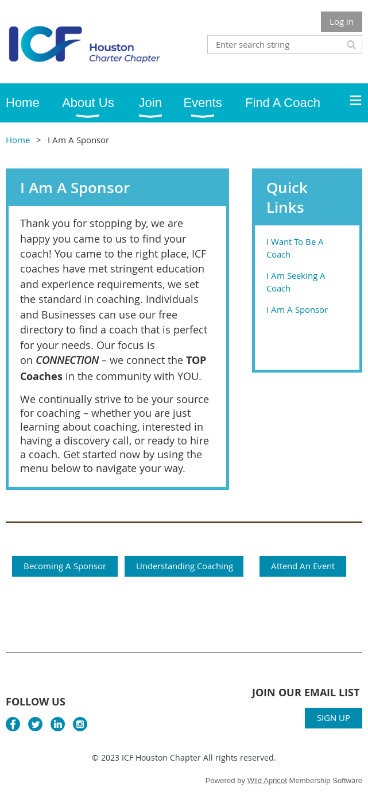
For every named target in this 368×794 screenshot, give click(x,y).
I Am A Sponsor (297, 309)
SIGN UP (333, 717)
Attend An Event (303, 565)
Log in (342, 21)
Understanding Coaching (184, 565)
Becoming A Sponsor (65, 565)
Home (18, 139)
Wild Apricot (267, 780)
